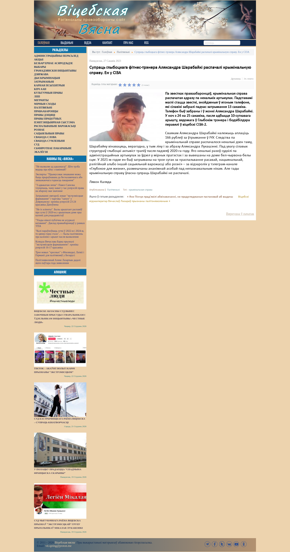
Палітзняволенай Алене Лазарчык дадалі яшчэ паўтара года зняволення (58, 261)
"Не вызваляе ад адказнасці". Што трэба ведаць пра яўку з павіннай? (58, 168)
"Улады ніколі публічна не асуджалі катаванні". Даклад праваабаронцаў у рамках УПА (60, 223)
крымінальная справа (140, 189)
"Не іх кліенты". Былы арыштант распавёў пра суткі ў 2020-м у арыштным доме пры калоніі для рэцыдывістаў (59, 212)
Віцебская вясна (65, 542)
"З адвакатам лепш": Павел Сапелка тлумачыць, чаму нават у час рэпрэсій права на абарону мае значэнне (60, 188)
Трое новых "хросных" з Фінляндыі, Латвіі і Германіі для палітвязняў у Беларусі (60, 254)
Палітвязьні (113, 189)
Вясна (98, 28)
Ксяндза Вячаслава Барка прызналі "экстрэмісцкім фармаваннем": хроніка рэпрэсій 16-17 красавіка (57, 244)
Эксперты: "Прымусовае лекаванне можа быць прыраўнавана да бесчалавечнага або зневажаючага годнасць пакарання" (59, 177)
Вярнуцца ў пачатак (240, 214)
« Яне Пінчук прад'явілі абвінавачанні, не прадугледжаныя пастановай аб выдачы (180, 196)
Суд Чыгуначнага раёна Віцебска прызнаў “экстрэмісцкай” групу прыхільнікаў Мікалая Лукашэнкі (58, 524)
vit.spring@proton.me (58, 545)
